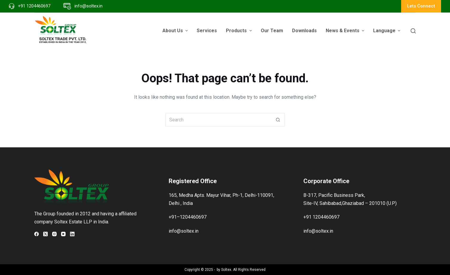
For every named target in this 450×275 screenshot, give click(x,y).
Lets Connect (421, 6)
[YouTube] (63, 234)
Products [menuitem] (239, 30)
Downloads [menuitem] (304, 30)
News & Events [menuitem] (346, 30)
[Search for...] (218, 119)
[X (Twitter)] (45, 234)
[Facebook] (36, 234)
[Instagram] (54, 234)
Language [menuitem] (387, 30)
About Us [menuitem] (175, 30)
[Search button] (278, 119)
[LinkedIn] (72, 234)
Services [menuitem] (207, 30)
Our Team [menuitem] (272, 30)
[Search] (413, 30)
